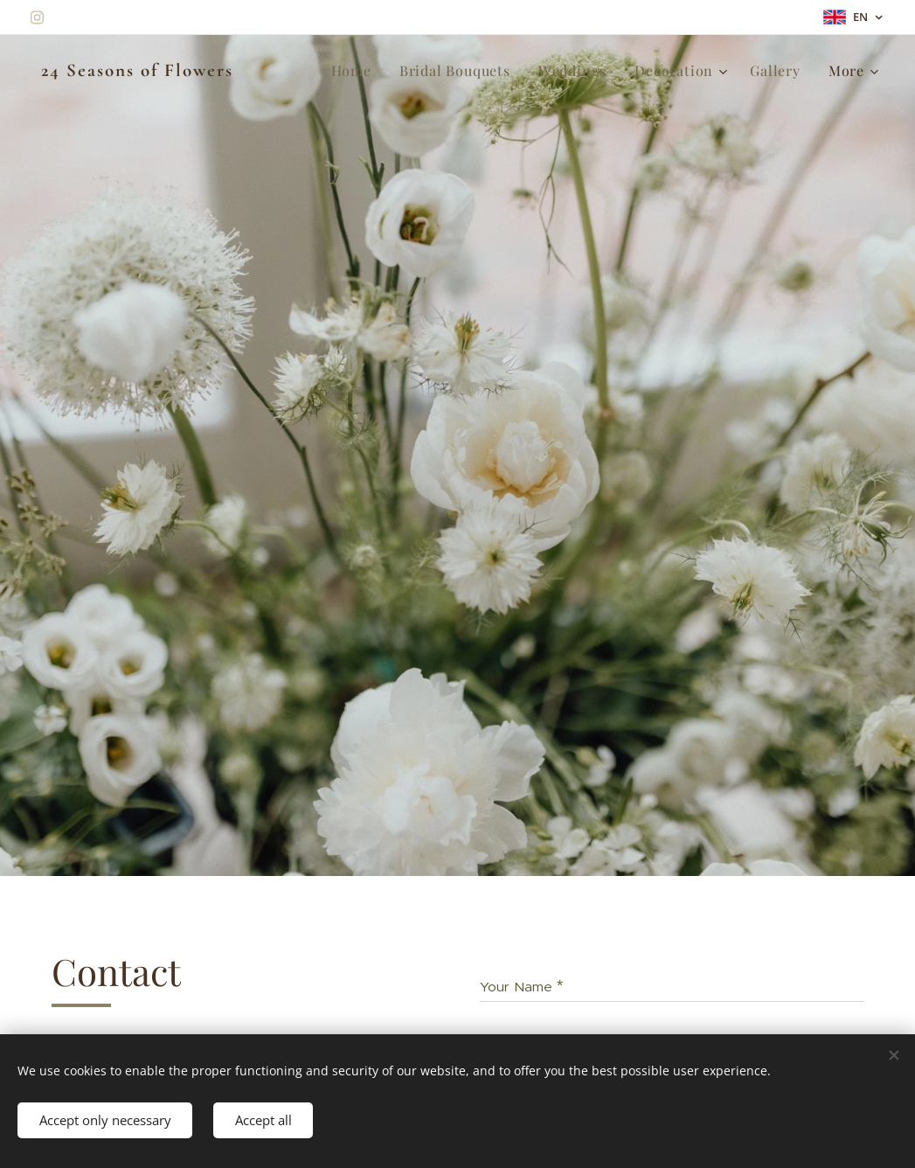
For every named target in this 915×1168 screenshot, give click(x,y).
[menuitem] (356, 71)
